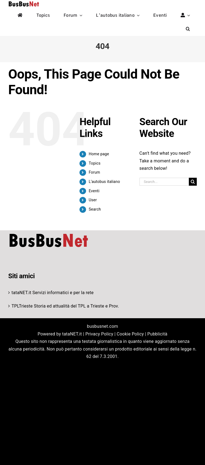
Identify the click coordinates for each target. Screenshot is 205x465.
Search (95, 209)
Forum (94, 172)
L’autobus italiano (104, 181)
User (93, 200)
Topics (95, 163)
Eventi (94, 191)
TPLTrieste (22, 306)
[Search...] (164, 182)
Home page (99, 154)
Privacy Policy (99, 334)
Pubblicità (157, 334)
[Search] (193, 182)
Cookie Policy (130, 334)
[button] (188, 29)
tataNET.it (21, 292)
